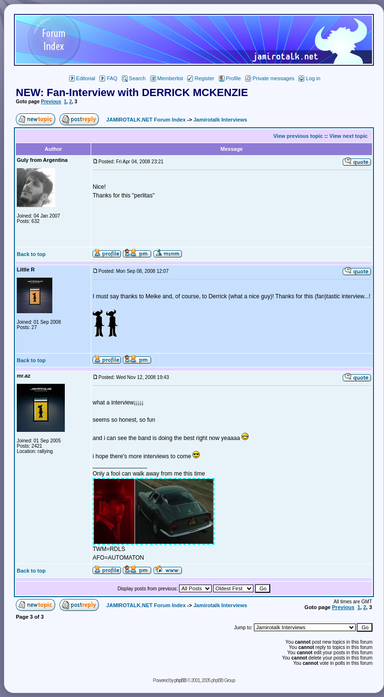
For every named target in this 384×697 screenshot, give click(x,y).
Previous (51, 101)
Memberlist (166, 78)
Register (200, 78)
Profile (230, 78)
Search (134, 78)
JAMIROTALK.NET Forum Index (145, 119)
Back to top (31, 254)
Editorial (82, 78)
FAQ (108, 78)
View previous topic (298, 136)
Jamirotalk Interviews (220, 119)
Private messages (269, 78)
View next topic (348, 136)
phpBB (180, 680)
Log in (309, 78)
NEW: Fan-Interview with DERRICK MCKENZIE (132, 92)
